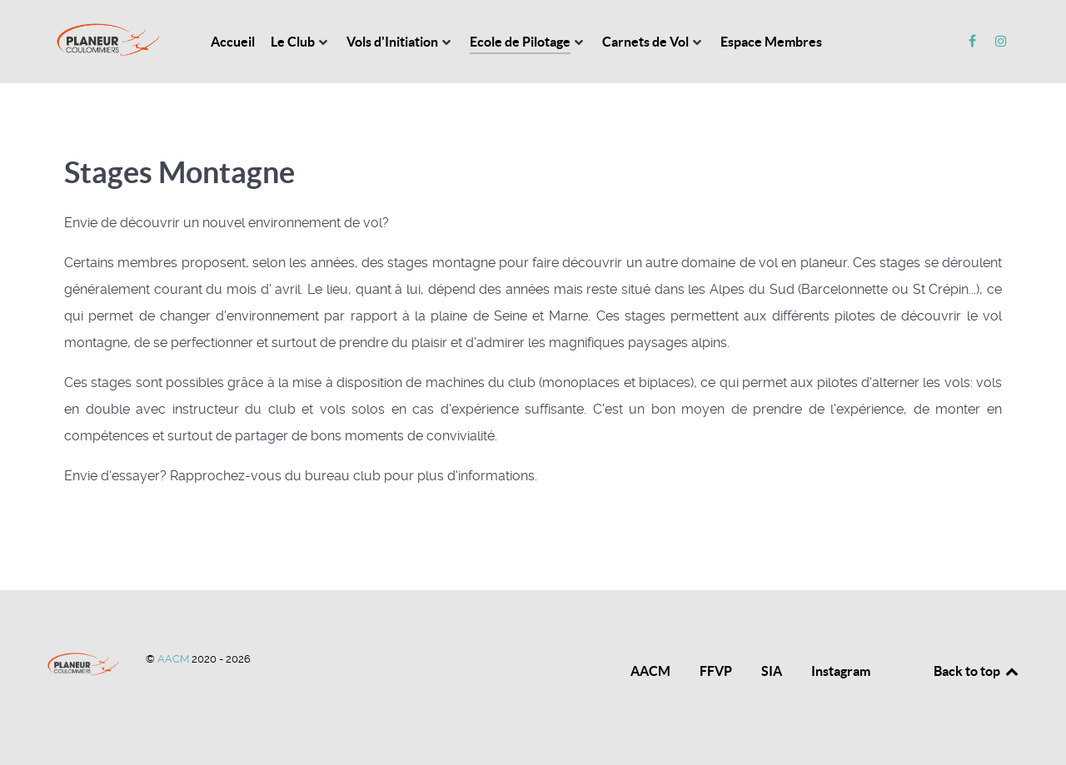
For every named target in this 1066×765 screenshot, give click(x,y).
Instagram (840, 670)
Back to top (977, 670)
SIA (771, 670)
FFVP (716, 670)
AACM (174, 659)
